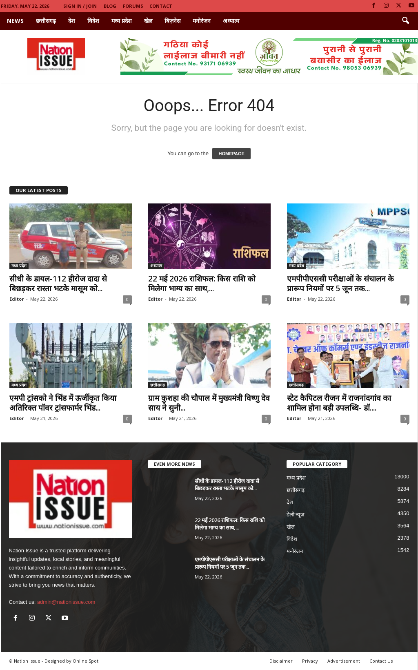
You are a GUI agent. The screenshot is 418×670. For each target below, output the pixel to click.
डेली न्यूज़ (296, 514)
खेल (148, 21)
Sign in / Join (80, 6)
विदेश (93, 21)
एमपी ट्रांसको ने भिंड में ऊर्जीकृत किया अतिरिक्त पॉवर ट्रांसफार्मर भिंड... (62, 403)
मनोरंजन (202, 21)
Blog (110, 6)
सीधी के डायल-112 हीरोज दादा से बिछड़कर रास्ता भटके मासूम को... (58, 283)
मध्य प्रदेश (121, 21)
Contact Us (381, 661)
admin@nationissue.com (66, 602)
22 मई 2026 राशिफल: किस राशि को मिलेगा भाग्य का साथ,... (202, 283)
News (15, 21)
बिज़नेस (172, 21)
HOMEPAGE (231, 153)
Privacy (310, 661)
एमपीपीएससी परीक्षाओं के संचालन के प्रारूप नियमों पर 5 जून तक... (340, 283)
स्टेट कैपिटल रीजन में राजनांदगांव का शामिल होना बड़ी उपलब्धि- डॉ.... (339, 403)
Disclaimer (281, 661)
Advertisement (343, 661)
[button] (405, 21)
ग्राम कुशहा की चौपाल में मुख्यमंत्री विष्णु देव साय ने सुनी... (209, 403)
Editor (16, 299)
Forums (133, 6)
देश (71, 21)
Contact (160, 6)
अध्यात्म (231, 21)
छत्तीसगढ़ (46, 21)
